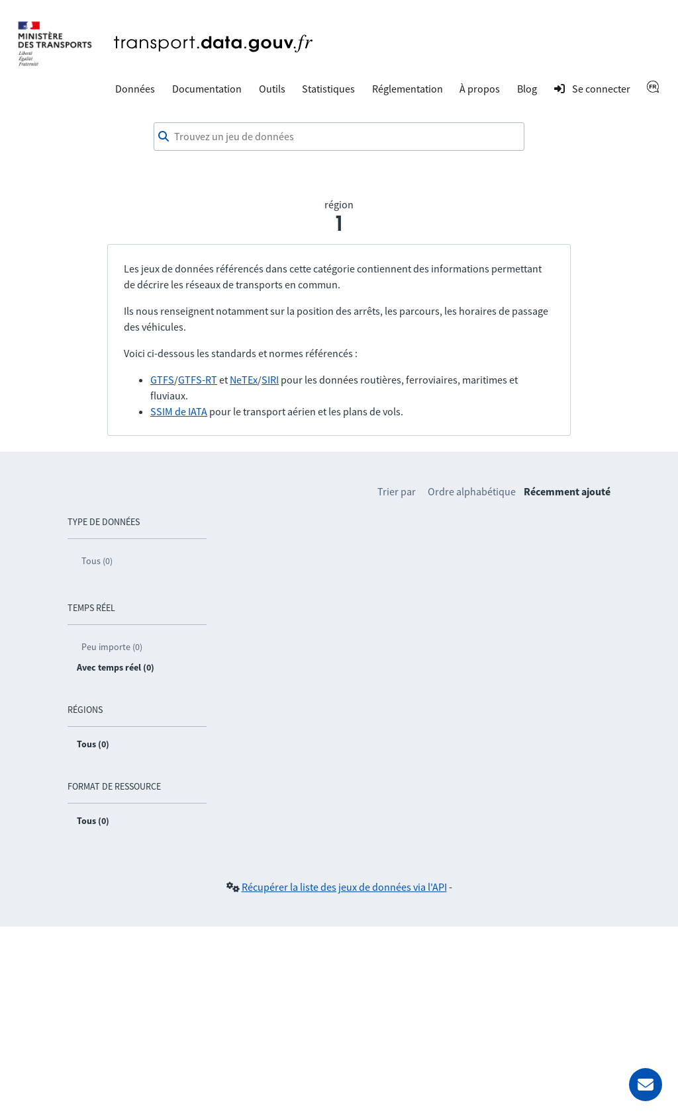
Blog (527, 88)
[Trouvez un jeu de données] (339, 136)
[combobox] (339, 136)
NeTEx (244, 379)
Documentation (207, 88)
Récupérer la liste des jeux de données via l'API (344, 886)
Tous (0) (97, 561)
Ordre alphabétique (472, 491)
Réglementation (407, 88)
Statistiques (328, 88)
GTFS (162, 379)
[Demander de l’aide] (645, 1084)
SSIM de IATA (178, 411)
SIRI (270, 379)
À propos (480, 88)
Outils (272, 88)
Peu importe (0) (111, 647)
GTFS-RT (197, 379)
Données (135, 88)
